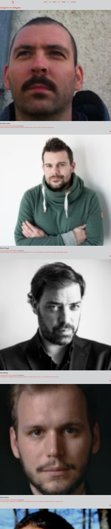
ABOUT (54, 2)
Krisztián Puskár (5, 123)
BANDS (63, 2)
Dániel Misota (4, 497)
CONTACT (73, 2)
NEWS (45, 2)
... (110, 130)
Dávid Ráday (4, 373)
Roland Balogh (4, 248)
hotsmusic (21, 126)
